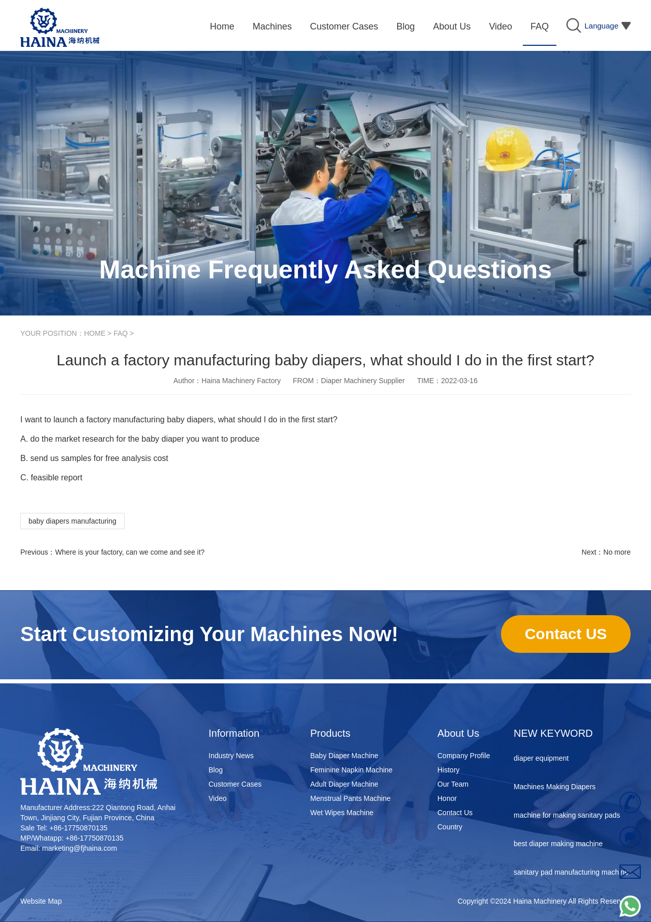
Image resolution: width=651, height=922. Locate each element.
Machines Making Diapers (555, 788)
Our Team (452, 784)
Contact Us (454, 813)
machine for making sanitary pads (567, 816)
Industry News (231, 756)
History (448, 770)
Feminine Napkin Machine (351, 770)
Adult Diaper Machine (344, 784)
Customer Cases (235, 784)
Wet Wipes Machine (341, 813)
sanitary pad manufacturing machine (571, 873)
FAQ (120, 333)
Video (218, 798)
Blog (216, 770)
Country (449, 827)
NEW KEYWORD (553, 733)
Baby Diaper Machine (344, 756)
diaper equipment (541, 759)
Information (234, 733)
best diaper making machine (558, 845)
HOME (94, 333)
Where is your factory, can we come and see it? (129, 552)
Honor (447, 798)
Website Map (41, 901)
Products (330, 733)
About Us (458, 733)
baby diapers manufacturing (72, 521)
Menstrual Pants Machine (350, 798)
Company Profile (463, 756)
